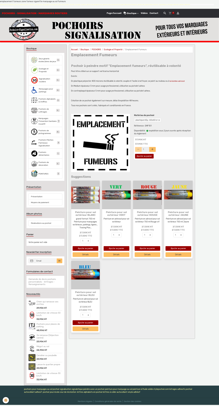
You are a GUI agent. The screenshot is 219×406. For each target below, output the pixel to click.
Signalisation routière (45, 80)
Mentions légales (84, 402)
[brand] (34, 13)
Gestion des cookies (133, 402)
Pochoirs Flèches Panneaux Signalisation (45, 143)
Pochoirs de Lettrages (45, 110)
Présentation (37, 197)
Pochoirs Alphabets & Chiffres (45, 100)
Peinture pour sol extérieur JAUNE (178, 213)
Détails (85, 254)
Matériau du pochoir (144, 115)
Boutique (130, 13)
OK (59, 262)
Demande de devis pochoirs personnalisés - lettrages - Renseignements (42, 283)
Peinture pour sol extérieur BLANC (85, 213)
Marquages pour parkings (45, 90)
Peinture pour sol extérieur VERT (116, 213)
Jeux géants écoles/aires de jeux (45, 60)
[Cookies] (6, 400)
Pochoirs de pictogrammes (45, 132)
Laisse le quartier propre (48, 365)
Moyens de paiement (40, 203)
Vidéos (144, 13)
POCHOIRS (96, 49)
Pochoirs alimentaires (45, 154)
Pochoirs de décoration (45, 164)
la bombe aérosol (177, 81)
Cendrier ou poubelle (46, 356)
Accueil (74, 49)
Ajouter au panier (144, 156)
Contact (154, 13)
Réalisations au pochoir (41, 224)
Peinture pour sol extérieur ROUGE (147, 213)
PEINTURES (45, 174)
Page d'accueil (114, 13)
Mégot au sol (42, 347)
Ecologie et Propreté (113, 49)
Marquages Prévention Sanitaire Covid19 (45, 121)
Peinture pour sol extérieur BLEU (85, 293)
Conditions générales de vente (108, 402)
